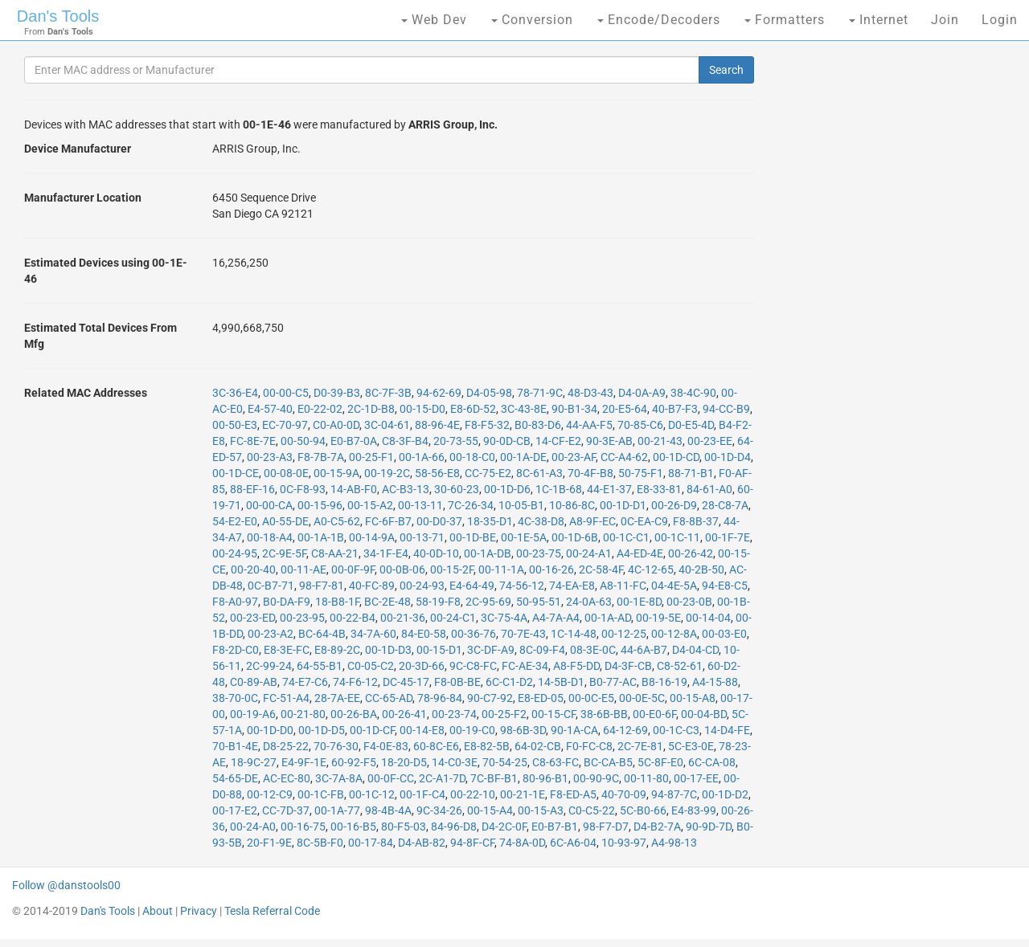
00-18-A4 (270, 537)
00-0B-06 (402, 569)
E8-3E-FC (287, 649)
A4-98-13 (674, 842)
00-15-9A (336, 473)
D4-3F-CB (628, 665)
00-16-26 (551, 569)
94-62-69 (438, 392)
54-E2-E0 (234, 521)
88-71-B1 (691, 473)
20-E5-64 (624, 408)
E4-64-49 (471, 585)
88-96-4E (437, 424)
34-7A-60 (373, 633)
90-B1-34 (574, 408)
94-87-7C (674, 794)
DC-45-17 (406, 682)
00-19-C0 (472, 730)
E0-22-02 (319, 408)
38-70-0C (235, 698)
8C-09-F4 (542, 649)
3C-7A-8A (339, 778)
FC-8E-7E (253, 441)
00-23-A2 (270, 633)
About (157, 910)
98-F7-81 (321, 585)
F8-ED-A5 (573, 794)
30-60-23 (456, 489)
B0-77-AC (613, 682)
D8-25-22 (286, 746)
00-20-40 (253, 569)
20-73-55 (455, 441)
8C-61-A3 (539, 473)
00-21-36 (402, 617)
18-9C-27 (254, 762)
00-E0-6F (654, 714)
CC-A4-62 (624, 457)
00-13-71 (422, 537)
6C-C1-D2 (509, 682)
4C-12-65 (651, 569)
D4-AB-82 (421, 842)
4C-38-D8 (541, 521)
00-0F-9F (353, 569)
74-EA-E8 (572, 585)
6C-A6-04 (573, 842)
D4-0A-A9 (642, 392)
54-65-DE (235, 778)
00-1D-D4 (727, 457)
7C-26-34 (471, 505)
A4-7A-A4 (556, 617)
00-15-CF (553, 714)
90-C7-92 (490, 698)
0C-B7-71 (271, 585)
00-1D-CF (372, 730)
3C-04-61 (387, 424)
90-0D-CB (507, 441)
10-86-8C (572, 505)
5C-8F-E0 (660, 762)
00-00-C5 (286, 392)
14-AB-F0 (353, 489)
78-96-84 (439, 698)
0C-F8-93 (303, 489)
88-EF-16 (252, 489)
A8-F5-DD (576, 665)
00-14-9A (372, 537)
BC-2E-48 (387, 601)
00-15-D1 (439, 649)
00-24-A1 (589, 553)
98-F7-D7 (606, 826)
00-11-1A (501, 569)
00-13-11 (420, 505)
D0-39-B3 (337, 392)
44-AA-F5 (589, 424)
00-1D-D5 (321, 730)
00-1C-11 (677, 537)
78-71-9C (540, 392)
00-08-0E (286, 473)
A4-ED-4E (640, 553)
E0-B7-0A (353, 441)
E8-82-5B (487, 746)
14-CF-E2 (558, 441)
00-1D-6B (574, 537)
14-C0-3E (455, 762)
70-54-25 (504, 762)
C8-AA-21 (335, 553)
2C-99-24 (269, 665)
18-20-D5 (404, 762)
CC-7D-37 (286, 810)
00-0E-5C (642, 698)
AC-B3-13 (405, 489)
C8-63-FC (555, 762)
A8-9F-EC (592, 521)
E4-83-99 (693, 810)
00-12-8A (674, 633)
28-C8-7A (725, 505)
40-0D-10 (436, 553)
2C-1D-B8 (371, 408)
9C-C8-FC (473, 665)
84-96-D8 (454, 826)
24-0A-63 (589, 601)
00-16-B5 (353, 826)
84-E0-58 (423, 633)
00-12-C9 (270, 794)
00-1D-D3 (388, 649)
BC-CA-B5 (608, 762)
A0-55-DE (285, 521)
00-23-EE (709, 441)
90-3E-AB (609, 441)
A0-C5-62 (337, 521)
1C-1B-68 (558, 489)
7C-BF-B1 (494, 778)
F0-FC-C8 (589, 746)
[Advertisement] (892, 305)
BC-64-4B (322, 633)
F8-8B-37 (696, 521)
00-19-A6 (253, 714)
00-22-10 (472, 794)
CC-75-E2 (488, 473)
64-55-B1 (319, 665)
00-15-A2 (370, 505)
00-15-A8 (692, 698)
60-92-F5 (353, 762)
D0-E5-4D (691, 424)
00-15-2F (452, 569)
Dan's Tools (58, 16)
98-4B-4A (388, 810)
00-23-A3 (270, 457)
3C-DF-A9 (490, 649)
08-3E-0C (593, 649)
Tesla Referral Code (272, 910)
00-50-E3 (234, 424)
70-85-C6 (640, 424)
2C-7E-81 (640, 746)
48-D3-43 (590, 392)
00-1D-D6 (507, 489)
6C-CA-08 (712, 762)
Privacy (198, 910)
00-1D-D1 (623, 505)
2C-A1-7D (442, 778)
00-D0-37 (439, 521)
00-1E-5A (524, 537)
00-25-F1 (371, 457)
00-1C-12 (372, 794)
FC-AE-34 (525, 665)
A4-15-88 (715, 682)
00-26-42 (690, 553)
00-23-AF (573, 457)
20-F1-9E (269, 842)
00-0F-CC (390, 778)
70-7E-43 (523, 633)
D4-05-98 (489, 392)
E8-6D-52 (473, 408)
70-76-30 (336, 746)
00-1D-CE (235, 473)
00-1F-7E (727, 537)
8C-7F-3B (388, 392)
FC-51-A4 (286, 698)
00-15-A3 (541, 810)
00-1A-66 (422, 457)
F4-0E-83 (385, 746)
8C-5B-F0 (320, 842)
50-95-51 (538, 601)
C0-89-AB (253, 682)
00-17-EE (696, 778)
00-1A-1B (320, 537)
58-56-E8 (437, 473)
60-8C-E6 (436, 746)
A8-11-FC (623, 585)
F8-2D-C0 (235, 649)
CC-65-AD (388, 698)
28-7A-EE (337, 698)
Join (945, 19)
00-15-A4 (490, 810)
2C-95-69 (488, 601)
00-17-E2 (234, 810)
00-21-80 (303, 714)
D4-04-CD (695, 649)
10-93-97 (623, 842)
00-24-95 (234, 553)
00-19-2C (387, 473)
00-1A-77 (337, 810)
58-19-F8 (438, 601)
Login (1000, 19)
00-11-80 (646, 778)
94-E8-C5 (725, 585)
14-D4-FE (727, 730)
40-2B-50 (701, 569)
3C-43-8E (524, 408)
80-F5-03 (403, 826)
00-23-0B (689, 601)
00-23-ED (252, 617)
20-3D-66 (422, 665)
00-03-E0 (724, 633)
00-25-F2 (504, 714)
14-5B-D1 (561, 682)
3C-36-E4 (235, 392)
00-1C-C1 (626, 537)
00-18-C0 (472, 457)
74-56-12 (521, 585)
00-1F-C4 (422, 794)
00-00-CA (269, 505)
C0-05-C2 (370, 665)
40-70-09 (623, 794)
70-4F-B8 (590, 473)
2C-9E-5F (284, 553)
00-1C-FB (320, 794)
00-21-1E (522, 794)
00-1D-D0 (270, 730)
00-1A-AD (607, 617)
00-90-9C (596, 778)
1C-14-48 (573, 633)
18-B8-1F (337, 601)
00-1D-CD (676, 457)
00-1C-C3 (676, 730)
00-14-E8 (422, 730)
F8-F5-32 (487, 424)
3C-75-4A (504, 617)
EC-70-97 (285, 424)
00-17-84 (370, 842)
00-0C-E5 (591, 698)
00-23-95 (302, 617)
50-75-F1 (640, 473)
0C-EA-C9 (644, 521)
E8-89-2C (337, 649)
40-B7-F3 (675, 408)
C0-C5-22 (591, 810)
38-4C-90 (693, 392)
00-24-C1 (453, 617)
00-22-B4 (352, 617)
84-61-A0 (709, 489)
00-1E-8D (639, 601)
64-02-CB (537, 746)
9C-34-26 (439, 810)
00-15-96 (319, 505)
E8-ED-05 (541, 698)
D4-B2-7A (657, 826)
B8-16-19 (664, 682)
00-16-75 (303, 826)
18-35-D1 (490, 521)
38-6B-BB (604, 714)
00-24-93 (422, 585)
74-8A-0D (522, 842)
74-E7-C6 (305, 682)
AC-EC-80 (286, 778)
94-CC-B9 (726, 408)
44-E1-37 (609, 489)
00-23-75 (538, 553)
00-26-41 (404, 714)
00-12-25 (623, 633)
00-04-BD (704, 714)
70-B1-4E (235, 746)
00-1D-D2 (725, 794)
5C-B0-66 (643, 810)
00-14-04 (708, 617)
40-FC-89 (372, 585)
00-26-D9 (674, 505)
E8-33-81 (659, 489)
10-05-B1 (521, 505)
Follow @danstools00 (66, 885)
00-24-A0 (253, 826)
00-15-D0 (422, 408)
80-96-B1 (545, 778)
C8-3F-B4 (405, 441)
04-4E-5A (674, 585)
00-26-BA (353, 714)
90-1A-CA (574, 730)
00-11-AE (303, 569)
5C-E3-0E (691, 746)
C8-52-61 (680, 665)
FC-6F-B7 (388, 521)
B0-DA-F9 (286, 601)
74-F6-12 (355, 682)
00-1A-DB (487, 553)
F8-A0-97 (235, 601)
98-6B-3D (523, 730)
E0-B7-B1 (554, 826)
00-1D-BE (472, 537)
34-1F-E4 (385, 553)
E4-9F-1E (303, 762)
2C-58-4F (601, 569)
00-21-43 (660, 441)
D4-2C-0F (504, 826)
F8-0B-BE (457, 682)
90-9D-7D (709, 826)
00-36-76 (473, 633)
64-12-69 (625, 730)
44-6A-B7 (644, 649)
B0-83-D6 (537, 424)
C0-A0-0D (336, 424)
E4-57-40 (270, 408)
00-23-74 (454, 714)
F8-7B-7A (320, 457)
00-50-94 (303, 441)
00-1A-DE (523, 457)
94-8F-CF (472, 842)
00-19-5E (658, 617)
